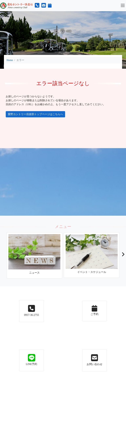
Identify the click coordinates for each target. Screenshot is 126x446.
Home (10, 60)
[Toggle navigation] (123, 5)
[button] (123, 255)
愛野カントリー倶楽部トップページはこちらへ (32, 114)
